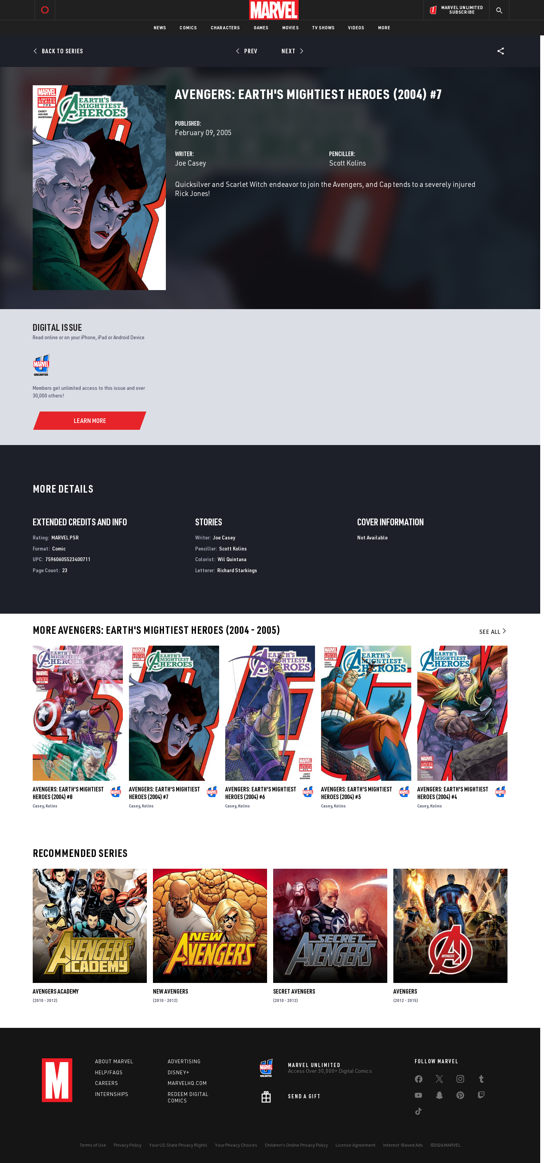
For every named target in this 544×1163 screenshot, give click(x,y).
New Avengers (170, 991)
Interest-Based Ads (403, 1145)
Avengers (405, 991)
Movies (290, 27)
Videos (356, 27)
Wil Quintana (232, 559)
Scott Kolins (347, 162)
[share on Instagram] (460, 1080)
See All (493, 631)
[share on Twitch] (481, 1097)
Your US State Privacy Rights (178, 1145)
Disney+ (178, 1072)
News (160, 27)
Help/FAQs (109, 1072)
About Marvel (114, 1061)
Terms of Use (93, 1145)
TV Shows (323, 27)
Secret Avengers (294, 991)
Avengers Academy (55, 991)
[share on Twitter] (439, 1080)
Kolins (51, 806)
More (384, 27)
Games (261, 27)
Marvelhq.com (187, 1083)
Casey (38, 806)
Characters (225, 27)
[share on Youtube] (418, 1097)
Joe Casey (190, 162)
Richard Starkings (237, 570)
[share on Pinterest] (460, 1097)
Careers (106, 1083)
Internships (112, 1094)
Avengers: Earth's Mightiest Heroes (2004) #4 (452, 793)
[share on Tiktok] (418, 1113)
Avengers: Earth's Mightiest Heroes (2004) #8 (68, 793)
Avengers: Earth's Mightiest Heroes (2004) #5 (356, 793)
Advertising (184, 1061)
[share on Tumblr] (481, 1080)
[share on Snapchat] (439, 1097)
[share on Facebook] (419, 1081)
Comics (188, 27)
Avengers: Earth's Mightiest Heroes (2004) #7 (164, 793)
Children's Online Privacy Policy (296, 1145)
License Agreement (355, 1145)
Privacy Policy (128, 1145)
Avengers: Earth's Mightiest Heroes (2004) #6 (260, 793)
